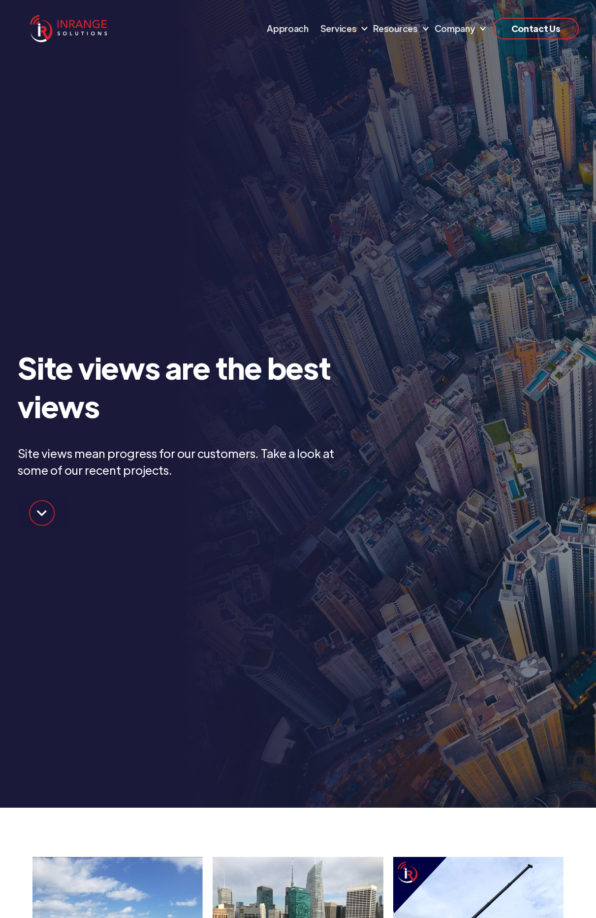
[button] (341, 28)
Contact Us (536, 28)
